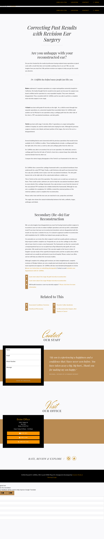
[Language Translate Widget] (52, 1)
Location (74, 10)
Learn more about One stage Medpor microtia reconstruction (47, 280)
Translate (12, 6)
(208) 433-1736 (23, 442)
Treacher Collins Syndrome (65, 305)
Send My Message (23, 380)
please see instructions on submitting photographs (41, 268)
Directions (23, 437)
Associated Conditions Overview (39, 305)
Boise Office (23, 419)
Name (8, 350)
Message (9, 367)
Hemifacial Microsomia (36, 309)
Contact (85, 10)
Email (8, 355)
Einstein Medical (77, 475)
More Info (23, 433)
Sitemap (49, 477)
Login (55, 477)
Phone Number (11, 361)
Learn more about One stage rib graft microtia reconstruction (47, 276)
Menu (96, 10)
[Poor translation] (10, 493)
